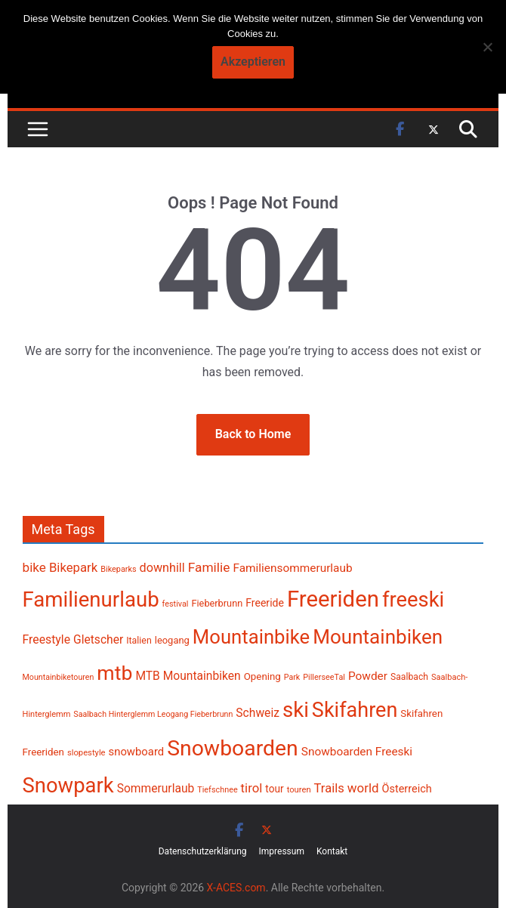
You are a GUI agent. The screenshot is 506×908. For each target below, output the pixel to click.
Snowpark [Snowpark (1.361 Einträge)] (68, 786)
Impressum (281, 851)
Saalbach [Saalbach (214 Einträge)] (409, 677)
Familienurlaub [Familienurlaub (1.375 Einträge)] (91, 599)
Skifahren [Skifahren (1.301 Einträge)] (354, 710)
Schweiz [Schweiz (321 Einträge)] (257, 713)
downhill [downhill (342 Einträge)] (162, 568)
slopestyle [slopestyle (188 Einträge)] (86, 753)
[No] (487, 46)
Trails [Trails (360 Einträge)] (329, 788)
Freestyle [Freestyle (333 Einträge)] (47, 639)
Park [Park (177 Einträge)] (292, 677)
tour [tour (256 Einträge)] (274, 789)
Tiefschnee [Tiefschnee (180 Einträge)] (217, 790)
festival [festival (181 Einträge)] (175, 604)
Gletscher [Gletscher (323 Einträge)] (98, 640)
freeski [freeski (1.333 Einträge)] (413, 600)
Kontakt (331, 851)
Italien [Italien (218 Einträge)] (139, 640)
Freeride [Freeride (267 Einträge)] (264, 603)
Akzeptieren (253, 61)
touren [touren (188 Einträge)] (299, 790)
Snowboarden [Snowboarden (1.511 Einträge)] (232, 748)
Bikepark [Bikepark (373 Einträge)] (73, 567)
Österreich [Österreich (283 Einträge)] (407, 789)
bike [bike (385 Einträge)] (34, 567)
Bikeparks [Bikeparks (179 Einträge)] (118, 569)
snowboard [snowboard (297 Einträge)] (137, 751)
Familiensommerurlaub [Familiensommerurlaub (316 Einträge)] (292, 568)
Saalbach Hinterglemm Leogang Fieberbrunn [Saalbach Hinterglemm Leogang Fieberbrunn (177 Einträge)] (153, 714)
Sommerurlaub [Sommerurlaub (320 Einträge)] (156, 788)
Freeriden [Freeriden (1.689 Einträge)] (333, 599)
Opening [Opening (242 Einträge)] (262, 676)
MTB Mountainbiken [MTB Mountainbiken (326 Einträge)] (187, 676)
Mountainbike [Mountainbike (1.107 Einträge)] (251, 636)
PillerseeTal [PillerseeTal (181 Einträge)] (324, 677)
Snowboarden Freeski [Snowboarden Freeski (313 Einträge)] (356, 751)
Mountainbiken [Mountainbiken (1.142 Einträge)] (378, 636)
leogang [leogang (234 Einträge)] (172, 640)
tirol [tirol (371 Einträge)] (252, 787)
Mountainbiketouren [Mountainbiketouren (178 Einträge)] (58, 677)
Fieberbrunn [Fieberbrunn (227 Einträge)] (216, 603)
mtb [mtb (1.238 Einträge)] (114, 673)
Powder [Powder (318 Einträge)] (367, 676)
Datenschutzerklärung (203, 851)
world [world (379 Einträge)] (363, 787)
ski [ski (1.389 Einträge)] (295, 709)
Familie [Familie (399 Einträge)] (209, 567)
